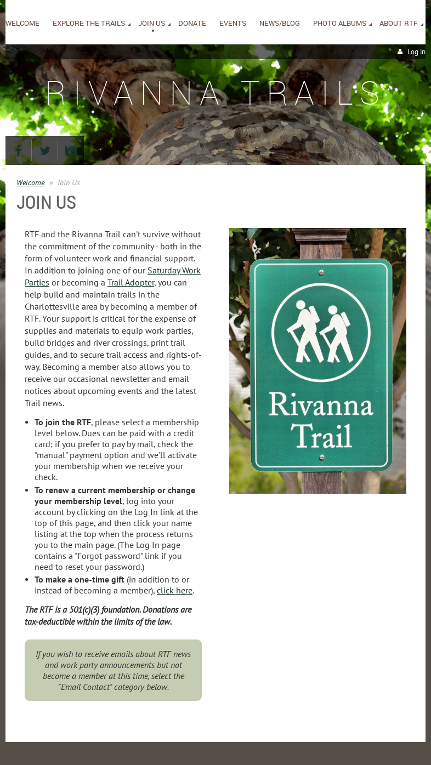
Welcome (30, 182)
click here (174, 590)
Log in (416, 51)
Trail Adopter (130, 282)
